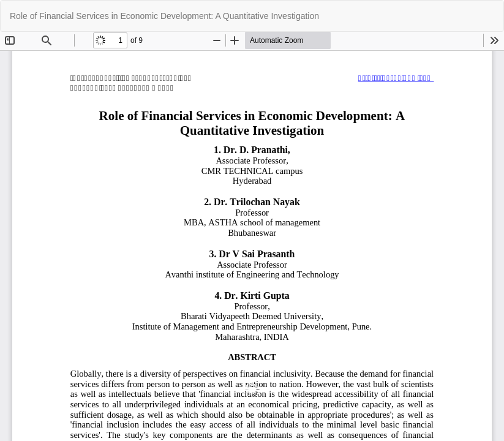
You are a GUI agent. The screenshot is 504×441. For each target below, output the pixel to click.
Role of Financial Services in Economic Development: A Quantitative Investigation (164, 16)
